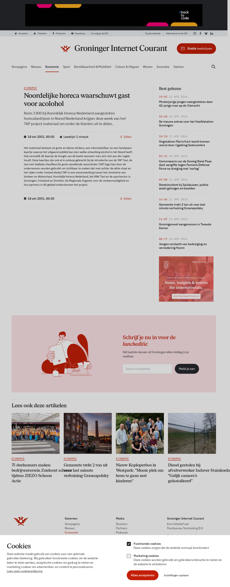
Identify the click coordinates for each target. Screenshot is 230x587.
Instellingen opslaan (176, 575)
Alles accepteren (142, 575)
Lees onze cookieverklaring (25, 571)
